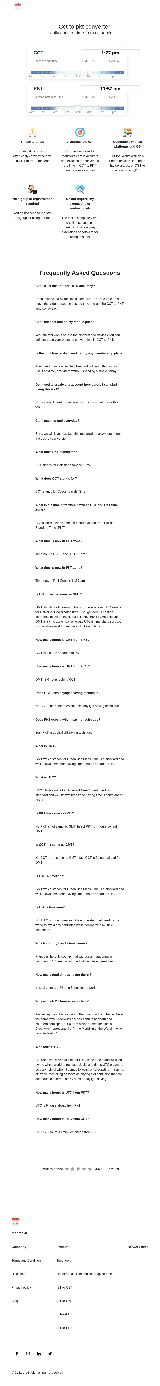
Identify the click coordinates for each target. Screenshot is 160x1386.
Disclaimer (19, 1274)
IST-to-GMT (64, 1301)
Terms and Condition (26, 1260)
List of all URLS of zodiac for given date (84, 1274)
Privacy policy (21, 1287)
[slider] (84, 72)
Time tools (63, 1260)
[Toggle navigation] (141, 7)
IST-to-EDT (64, 1314)
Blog (15, 1301)
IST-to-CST (64, 1287)
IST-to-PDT (64, 1328)
